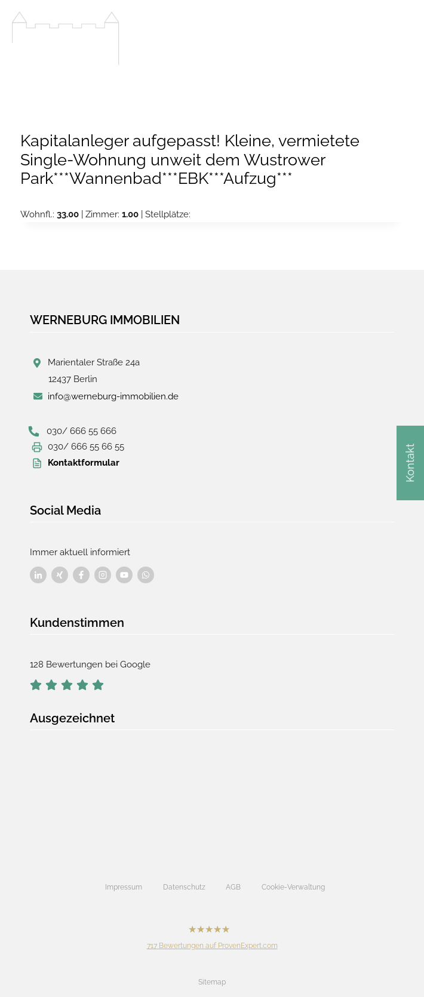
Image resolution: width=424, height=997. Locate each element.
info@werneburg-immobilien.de (113, 396)
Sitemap (212, 982)
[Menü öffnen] (400, 35)
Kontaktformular (83, 462)
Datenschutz (184, 887)
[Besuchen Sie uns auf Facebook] (38, 575)
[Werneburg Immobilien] (65, 38)
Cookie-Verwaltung (293, 887)
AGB (233, 887)
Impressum (123, 887)
